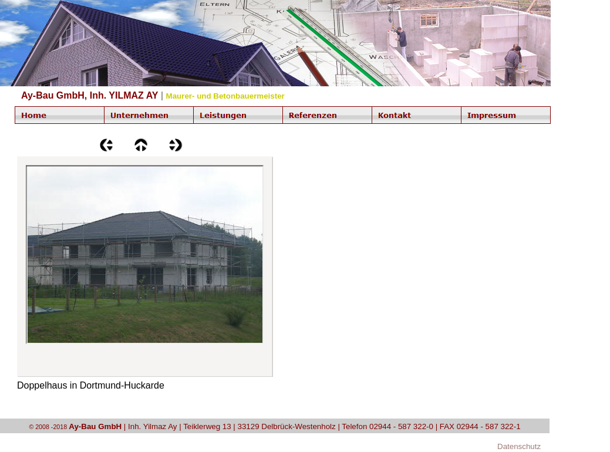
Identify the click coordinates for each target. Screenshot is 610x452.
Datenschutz (519, 446)
